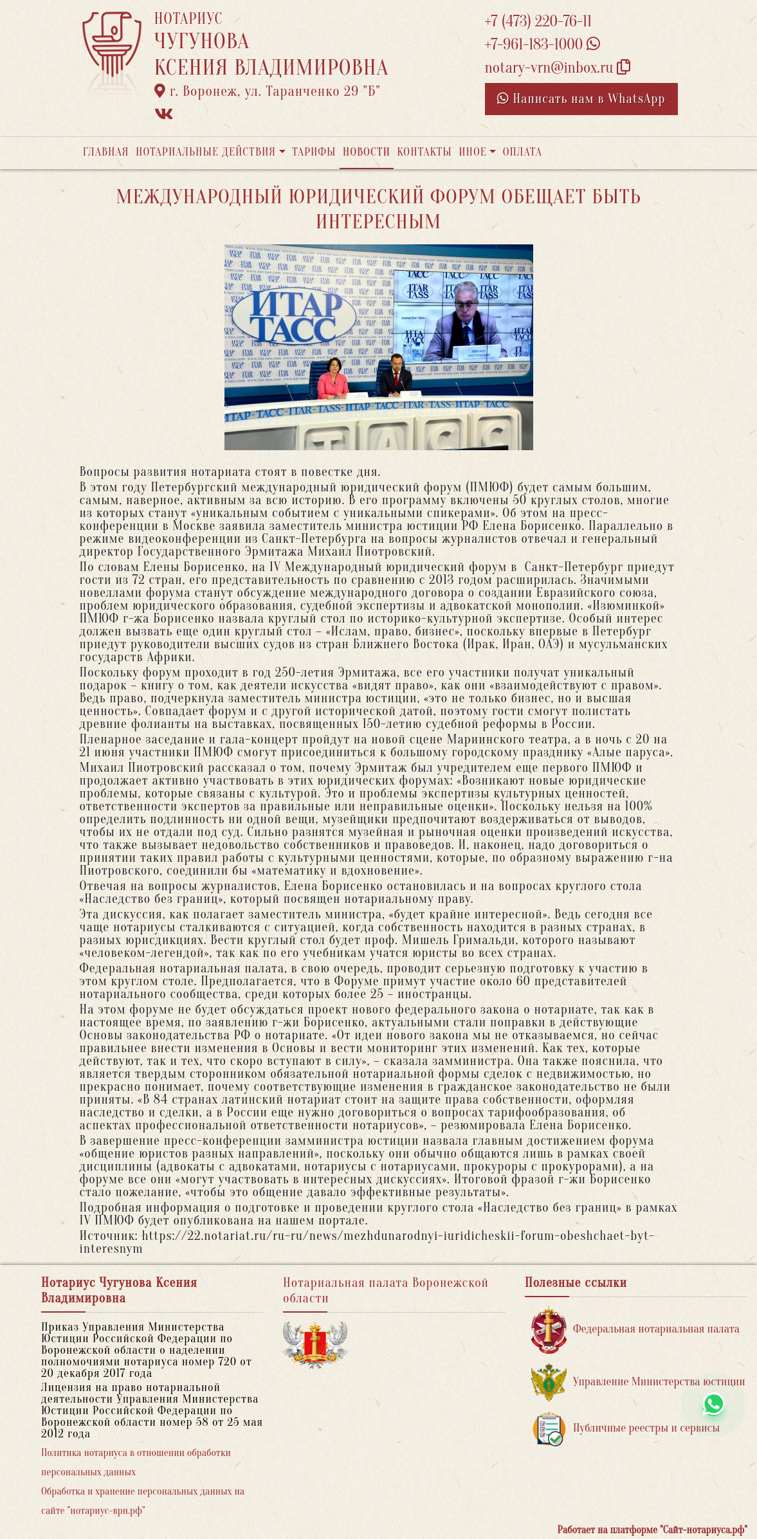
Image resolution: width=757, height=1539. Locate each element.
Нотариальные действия (206, 152)
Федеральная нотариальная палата (635, 1329)
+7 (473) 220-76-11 (538, 21)
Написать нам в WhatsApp (581, 98)
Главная (106, 152)
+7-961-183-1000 (542, 44)
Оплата (522, 152)
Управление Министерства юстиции (638, 1382)
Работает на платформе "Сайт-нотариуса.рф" (652, 1530)
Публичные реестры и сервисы (625, 1428)
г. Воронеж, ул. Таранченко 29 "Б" (267, 91)
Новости (366, 152)
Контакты (424, 152)
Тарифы (314, 152)
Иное (473, 152)
